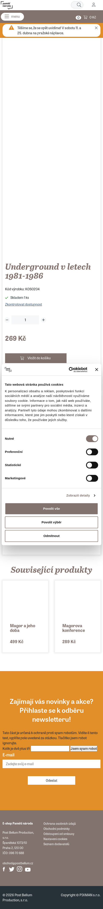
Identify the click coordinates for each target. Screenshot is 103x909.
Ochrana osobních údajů (59, 823)
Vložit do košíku (39, 357)
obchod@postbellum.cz (18, 863)
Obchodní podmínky (56, 828)
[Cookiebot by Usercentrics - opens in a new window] (68, 369)
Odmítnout (51, 536)
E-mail (8, 755)
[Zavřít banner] (96, 369)
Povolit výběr (51, 522)
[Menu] (12, 17)
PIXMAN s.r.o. (89, 894)
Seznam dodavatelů (56, 844)
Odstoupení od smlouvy (58, 834)
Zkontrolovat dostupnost (23, 304)
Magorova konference (73, 627)
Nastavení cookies (55, 839)
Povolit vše (51, 508)
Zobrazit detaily (78, 495)
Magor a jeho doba (22, 627)
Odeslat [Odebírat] (51, 780)
